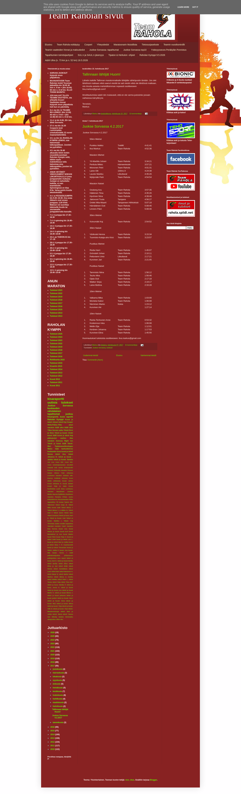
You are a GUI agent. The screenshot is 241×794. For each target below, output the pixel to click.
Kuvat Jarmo (67, 481)
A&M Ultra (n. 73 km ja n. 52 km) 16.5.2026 (66, 60)
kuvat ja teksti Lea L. (65, 539)
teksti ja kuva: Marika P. (56, 585)
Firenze (70, 470)
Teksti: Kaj (68, 521)
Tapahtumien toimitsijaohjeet (59, 55)
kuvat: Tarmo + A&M (62, 553)
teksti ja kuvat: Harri (65, 598)
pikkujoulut (52, 438)
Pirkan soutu (68, 497)
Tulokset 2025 (56, 334)
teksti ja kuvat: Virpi (60, 609)
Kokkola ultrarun (60, 478)
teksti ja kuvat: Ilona (56, 601)
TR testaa (60, 502)
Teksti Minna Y (67, 507)
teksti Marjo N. (52, 574)
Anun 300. (59, 462)
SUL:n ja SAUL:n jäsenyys (91, 55)
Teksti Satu (68, 513)
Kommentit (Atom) (95, 360)
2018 (52, 662)
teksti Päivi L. (63, 579)
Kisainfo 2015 (56, 366)
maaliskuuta (58, 702)
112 (48, 462)
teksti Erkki (63, 566)
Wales (49, 449)
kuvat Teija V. (61, 537)
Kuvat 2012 (55, 379)
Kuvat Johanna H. (54, 483)
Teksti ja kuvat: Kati (57, 518)
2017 (52, 666)
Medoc (49, 494)
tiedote (61, 617)
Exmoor (50, 470)
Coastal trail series (55, 467)
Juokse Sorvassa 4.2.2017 (103, 126)
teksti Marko (63, 574)
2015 (52, 731)
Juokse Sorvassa (99, 348)
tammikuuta (58, 722)
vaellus (63, 438)
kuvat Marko (68, 534)
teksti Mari (55, 571)
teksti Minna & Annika (63, 577)
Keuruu (50, 478)
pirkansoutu (68, 555)
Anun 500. (69, 462)
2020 (52, 655)
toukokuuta (58, 695)
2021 (52, 651)
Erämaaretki (68, 467)
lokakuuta (57, 676)
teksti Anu (60, 454)
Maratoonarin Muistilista (125, 44)
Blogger (153, 780)
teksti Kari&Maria (60, 569)
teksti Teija (57, 582)
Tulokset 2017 (56, 303)
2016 (52, 727)
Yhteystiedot (103, 44)
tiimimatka (69, 617)
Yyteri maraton (67, 526)
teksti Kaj (62, 422)
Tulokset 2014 (56, 313)
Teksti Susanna (53, 515)
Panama (58, 497)
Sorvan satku (57, 430)
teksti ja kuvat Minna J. (64, 593)
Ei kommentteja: (136, 114)
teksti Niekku (52, 579)
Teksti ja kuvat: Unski (64, 433)
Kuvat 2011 (55, 385)
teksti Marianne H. (66, 571)
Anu (52, 462)
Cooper (70, 422)
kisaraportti (55, 398)
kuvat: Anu (64, 550)
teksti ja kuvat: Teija (54, 606)
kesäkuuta (58, 691)
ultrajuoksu (51, 619)
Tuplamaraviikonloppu (64, 446)
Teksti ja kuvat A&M (56, 443)
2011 (52, 745)
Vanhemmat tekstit (148, 355)
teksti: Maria (57, 614)
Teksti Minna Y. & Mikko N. (57, 510)
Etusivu (48, 44)
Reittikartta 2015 (57, 360)
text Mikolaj (52, 617)
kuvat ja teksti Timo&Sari (56, 547)
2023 (52, 643)
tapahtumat (53, 414)
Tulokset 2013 (56, 316)
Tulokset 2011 (56, 382)
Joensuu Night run (64, 441)
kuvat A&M (52, 435)
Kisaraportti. (53, 417)
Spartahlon (51, 502)
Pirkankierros (52, 499)
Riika (71, 499)
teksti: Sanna (68, 614)
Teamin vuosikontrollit (174, 44)
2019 (52, 658)
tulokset (109, 348)
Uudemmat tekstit (90, 355)
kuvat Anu (63, 529)
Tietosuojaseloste (150, 44)
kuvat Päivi (51, 537)
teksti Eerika (52, 563)
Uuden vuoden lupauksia (64, 523)
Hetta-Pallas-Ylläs (54, 425)
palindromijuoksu (53, 555)
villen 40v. (59, 619)
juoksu (69, 414)
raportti (69, 417)
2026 (52, 632)
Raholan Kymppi (55, 419)
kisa (48, 529)
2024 (52, 640)
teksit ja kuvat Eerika (65, 561)
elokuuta (57, 684)
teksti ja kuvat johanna (56, 595)
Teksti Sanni (58, 513)
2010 (52, 749)
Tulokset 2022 (56, 293)
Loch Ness (60, 489)
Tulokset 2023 (56, 290)
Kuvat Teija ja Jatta (57, 486)
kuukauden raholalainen (54, 409)
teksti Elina (63, 563)
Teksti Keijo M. (61, 505)
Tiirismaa (50, 523)
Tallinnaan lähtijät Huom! (101, 74)
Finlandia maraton (60, 470)
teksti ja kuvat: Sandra (63, 459)
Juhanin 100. (68, 475)
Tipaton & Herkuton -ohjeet (121, 55)
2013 (52, 738)
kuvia (62, 417)
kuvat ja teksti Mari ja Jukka (57, 542)
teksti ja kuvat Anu (54, 590)
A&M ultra (59, 427)
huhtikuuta (58, 699)
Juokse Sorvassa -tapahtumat (104, 50)
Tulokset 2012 (56, 376)
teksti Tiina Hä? (67, 582)
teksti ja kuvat (67, 587)
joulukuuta (58, 669)
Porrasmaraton (63, 499)
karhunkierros (67, 449)
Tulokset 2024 (56, 337)
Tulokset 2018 (56, 300)
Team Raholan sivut (85, 15)
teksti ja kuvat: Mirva (65, 603)
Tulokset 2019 (56, 297)
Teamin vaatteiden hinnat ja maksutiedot (65, 50)
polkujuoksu (52, 558)
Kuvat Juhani (68, 483)
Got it (195, 7)
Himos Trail (59, 473)
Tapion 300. (68, 502)
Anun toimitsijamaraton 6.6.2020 (60, 465)
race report (61, 558)
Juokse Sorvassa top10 (135, 50)
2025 (52, 636)
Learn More (183, 7)
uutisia (52, 402)
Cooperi (88, 44)
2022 (52, 647)
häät (57, 449)
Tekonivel (50, 505)
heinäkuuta (58, 688)
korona (54, 529)
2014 (52, 734)
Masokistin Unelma (65, 491)
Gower (49, 473)
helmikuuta (58, 706)
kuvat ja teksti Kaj (65, 435)
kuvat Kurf (64, 531)
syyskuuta (58, 680)
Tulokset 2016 (56, 306)
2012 (52, 742)
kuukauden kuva (54, 451)
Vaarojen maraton (54, 526)
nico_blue (129, 780)
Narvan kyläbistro (59, 494)
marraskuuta (59, 673)
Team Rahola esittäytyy (68, 44)
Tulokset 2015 (56, 309)
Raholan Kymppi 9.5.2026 (152, 55)
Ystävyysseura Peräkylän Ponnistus (169, 50)
